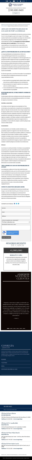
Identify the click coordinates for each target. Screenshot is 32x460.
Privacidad (9, 233)
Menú (23, 1)
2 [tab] (11, 328)
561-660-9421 (17, 10)
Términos (12, 233)
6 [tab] (24, 328)
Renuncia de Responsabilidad (12, 454)
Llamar (10, 1)
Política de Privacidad (22, 454)
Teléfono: (4, 216)
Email (14, 1)
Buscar (17, 1)
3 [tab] (14, 328)
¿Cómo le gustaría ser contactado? (10, 220)
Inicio (7, 1)
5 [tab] (21, 328)
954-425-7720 (9, 428)
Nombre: (4, 208)
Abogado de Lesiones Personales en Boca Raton (9, 24)
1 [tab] (8, 328)
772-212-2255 (9, 448)
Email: (3, 212)
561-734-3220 (9, 439)
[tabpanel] (16, 303)
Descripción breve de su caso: (9, 224)
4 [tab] (17, 328)
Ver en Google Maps (17, 419)
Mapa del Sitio (3, 454)
